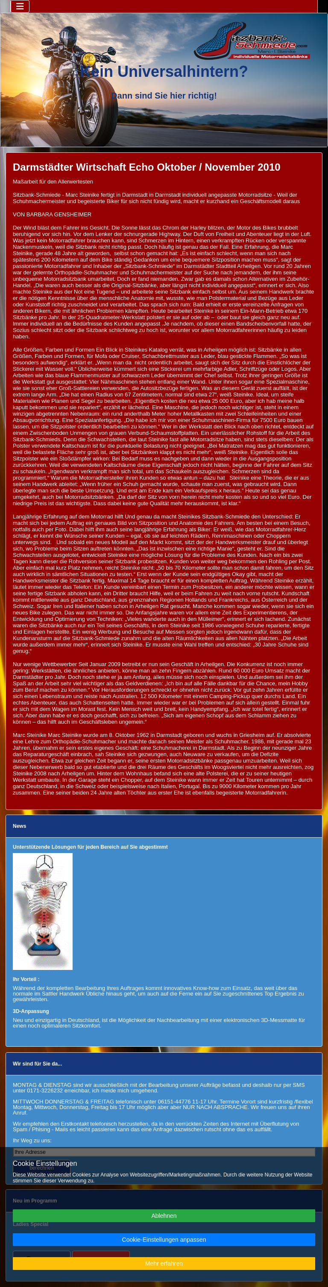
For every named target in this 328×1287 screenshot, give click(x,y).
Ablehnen (163, 1215)
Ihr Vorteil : (26, 979)
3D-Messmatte (279, 1020)
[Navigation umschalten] (20, 6)
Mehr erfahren (164, 1263)
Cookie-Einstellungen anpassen (164, 1239)
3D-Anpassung (31, 1011)
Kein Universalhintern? (164, 71)
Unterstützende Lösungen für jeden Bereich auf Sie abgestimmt (90, 847)
